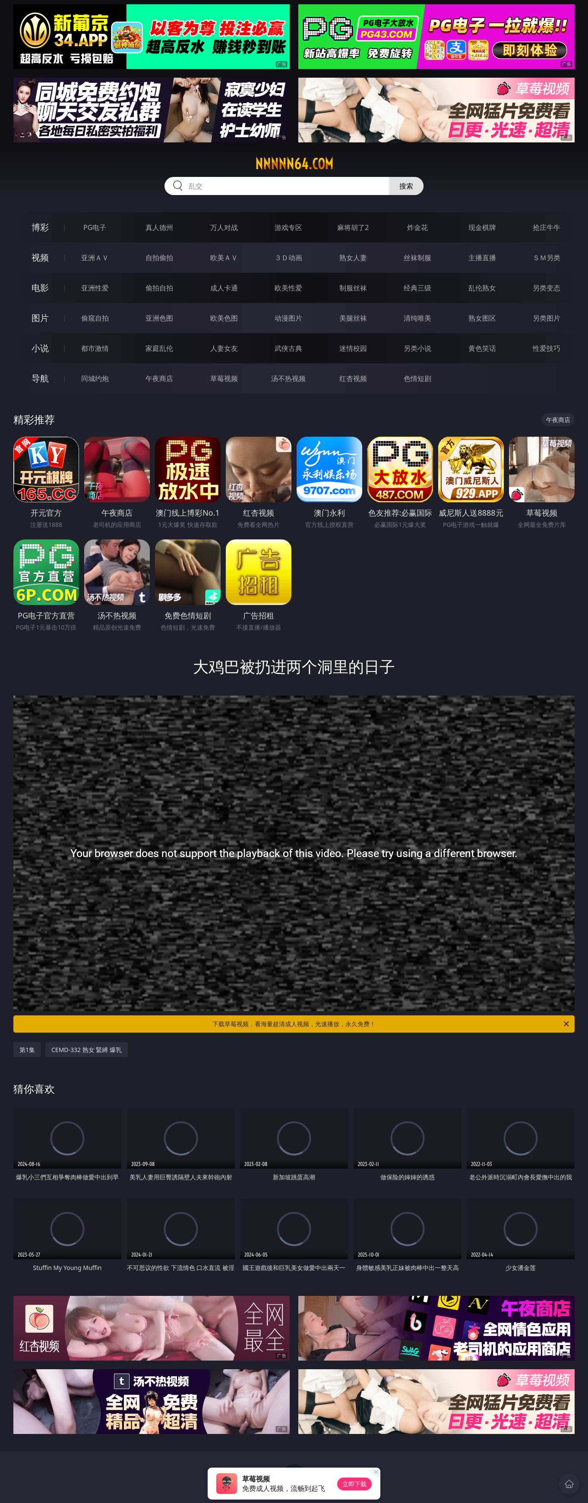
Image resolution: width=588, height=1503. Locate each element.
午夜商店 (159, 378)
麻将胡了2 (353, 227)
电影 (40, 287)
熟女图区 (482, 318)
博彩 (40, 227)
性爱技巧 (546, 348)
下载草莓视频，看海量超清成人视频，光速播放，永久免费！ (391, 1024)
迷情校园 (353, 348)
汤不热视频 (288, 378)
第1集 (27, 1050)
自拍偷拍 (159, 257)
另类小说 (417, 348)
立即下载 (354, 1484)
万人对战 (224, 227)
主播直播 (482, 257)
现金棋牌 (482, 227)
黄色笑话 (482, 348)
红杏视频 (353, 378)
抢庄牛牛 (546, 227)
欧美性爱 (288, 288)
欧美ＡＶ (224, 257)
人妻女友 (224, 348)
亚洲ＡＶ (95, 257)
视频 (40, 257)
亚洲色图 (159, 318)
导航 (40, 378)
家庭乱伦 (159, 348)
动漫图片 (288, 318)
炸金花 (417, 227)
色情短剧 (417, 378)
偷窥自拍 (95, 318)
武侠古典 (288, 348)
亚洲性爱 (95, 288)
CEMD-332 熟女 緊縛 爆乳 (86, 1050)
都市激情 (95, 348)
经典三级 (417, 288)
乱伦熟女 (482, 288)
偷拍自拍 (159, 288)
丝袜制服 (417, 257)
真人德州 (159, 227)
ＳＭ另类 (546, 257)
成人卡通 (224, 288)
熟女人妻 (353, 257)
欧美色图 (224, 318)
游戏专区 (288, 227)
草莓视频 (224, 378)
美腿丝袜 (353, 318)
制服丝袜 (353, 288)
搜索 (406, 186)
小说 (40, 348)
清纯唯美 (417, 318)
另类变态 (546, 288)
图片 (40, 318)
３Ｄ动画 (288, 257)
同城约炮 (95, 378)
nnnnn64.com (294, 164)
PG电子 (94, 227)
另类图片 (546, 318)
